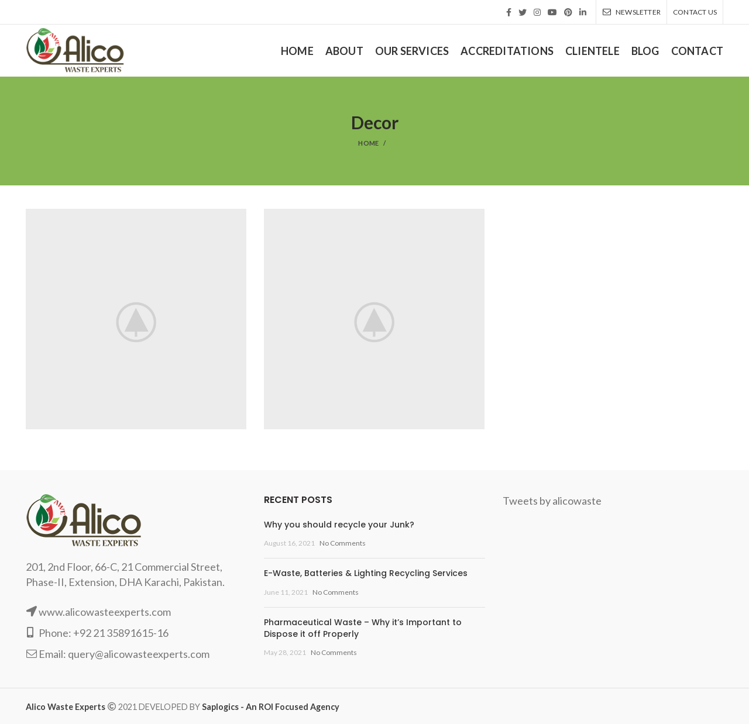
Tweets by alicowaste (552, 500)
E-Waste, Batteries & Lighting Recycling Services (366, 573)
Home (368, 143)
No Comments (342, 543)
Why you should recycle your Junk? (339, 524)
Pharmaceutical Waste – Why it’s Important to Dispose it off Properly (363, 628)
